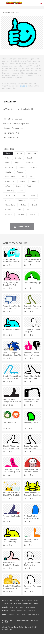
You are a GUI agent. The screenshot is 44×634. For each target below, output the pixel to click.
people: (5, 607)
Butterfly (25, 604)
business (8, 214)
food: (4, 614)
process (8, 200)
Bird (19, 604)
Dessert (23, 614)
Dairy (17, 614)
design (18, 186)
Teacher (19, 611)
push (33, 195)
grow (34, 200)
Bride (21, 607)
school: (5, 611)
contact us (23, 86)
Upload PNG (7, 629)
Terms (10, 627)
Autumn (17, 600)
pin (31, 177)
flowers (33, 167)
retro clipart (10, 177)
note (19, 210)
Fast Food (35, 614)
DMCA (35, 627)
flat (28, 210)
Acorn (11, 600)
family (27, 607)
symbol (19, 153)
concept (8, 210)
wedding (20, 172)
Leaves (23, 600)
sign (17, 163)
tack (21, 191)
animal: (5, 604)
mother (32, 607)
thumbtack (21, 200)
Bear (15, 604)
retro (34, 181)
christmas (9, 167)
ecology (21, 214)
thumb (8, 153)
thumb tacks (10, 205)
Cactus (30, 600)
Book (24, 611)
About (4, 627)
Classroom (31, 611)
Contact (28, 627)
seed (23, 195)
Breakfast (12, 614)
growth (8, 172)
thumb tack (29, 163)
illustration (32, 153)
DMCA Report (10, 102)
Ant (11, 604)
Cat (30, 604)
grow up (18, 158)
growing (23, 181)
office (7, 186)
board (34, 205)
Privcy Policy (19, 627)
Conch (36, 600)
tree (22, 177)
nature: (5, 600)
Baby (16, 607)
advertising (9, 191)
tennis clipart (10, 195)
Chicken (35, 604)
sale (7, 158)
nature (23, 205)
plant (29, 186)
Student (12, 611)
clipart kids (9, 181)
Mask (11, 607)
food (7, 163)
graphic (22, 167)
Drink (29, 614)
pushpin (33, 214)
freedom (30, 158)
